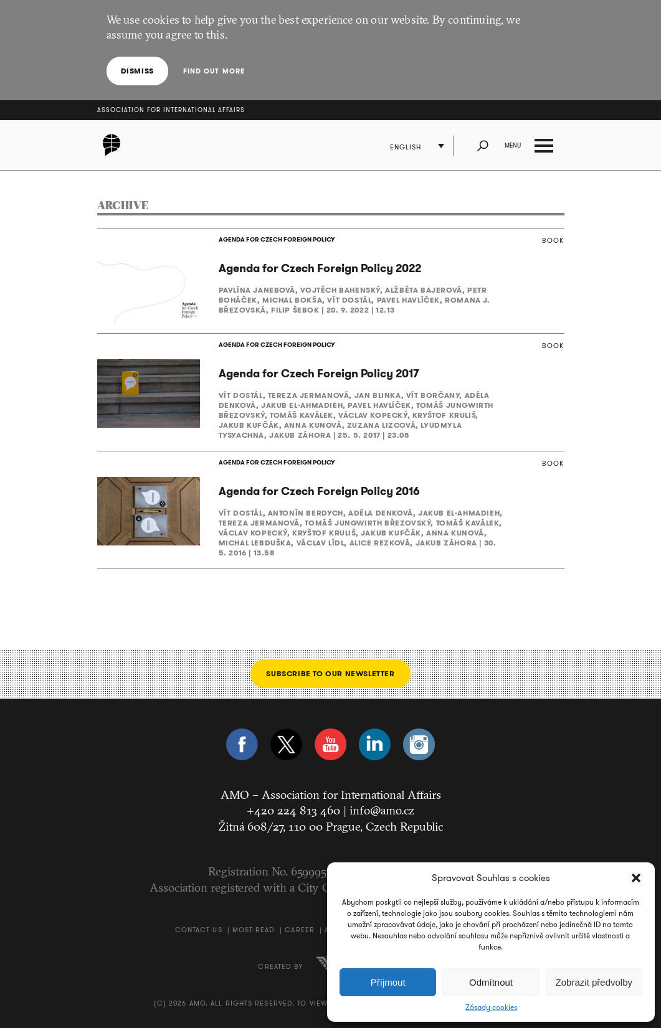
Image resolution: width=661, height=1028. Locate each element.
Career (300, 930)
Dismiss (137, 70)
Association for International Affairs (171, 110)
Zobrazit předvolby (594, 982)
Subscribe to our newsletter (330, 673)
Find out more (214, 71)
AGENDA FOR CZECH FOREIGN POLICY (277, 239)
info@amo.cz (382, 810)
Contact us (198, 930)
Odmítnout (491, 982)
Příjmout (388, 982)
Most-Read (253, 930)
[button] (636, 878)
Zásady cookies (491, 1007)
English (406, 147)
